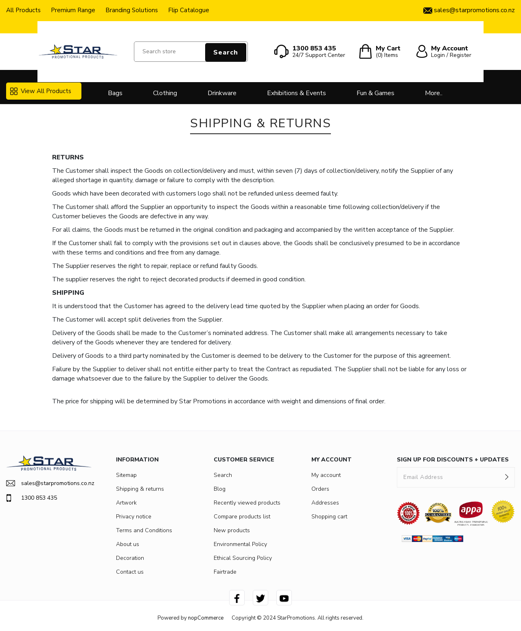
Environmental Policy (240, 544)
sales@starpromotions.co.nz (49, 483)
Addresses (325, 503)
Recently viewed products (247, 503)
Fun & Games (375, 93)
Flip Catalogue (188, 10)
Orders (320, 489)
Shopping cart (329, 516)
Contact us (130, 572)
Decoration (130, 558)
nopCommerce (205, 618)
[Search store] (191, 51)
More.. (433, 93)
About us (127, 544)
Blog (219, 489)
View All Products (40, 91)
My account (326, 475)
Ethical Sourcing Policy (243, 558)
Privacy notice (133, 516)
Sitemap (126, 475)
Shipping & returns (140, 489)
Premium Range (73, 10)
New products (232, 530)
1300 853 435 (31, 498)
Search (225, 52)
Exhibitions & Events (296, 93)
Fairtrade (225, 572)
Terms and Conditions (144, 530)
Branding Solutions (131, 10)
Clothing (165, 93)
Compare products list (242, 516)
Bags (115, 93)
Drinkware (222, 93)
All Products (23, 10)
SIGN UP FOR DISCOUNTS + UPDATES (453, 459)
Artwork (126, 503)
